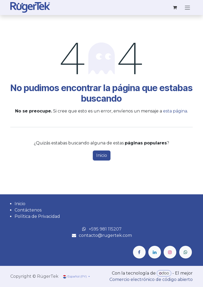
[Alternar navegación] (187, 7)
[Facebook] (139, 252)
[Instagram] (170, 252)
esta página (175, 111)
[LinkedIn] (154, 252)
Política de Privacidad (37, 216)
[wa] (185, 252)
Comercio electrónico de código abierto (151, 279)
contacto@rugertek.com (105, 235)
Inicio (101, 155)
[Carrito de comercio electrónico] (174, 7)
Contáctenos (28, 210)
